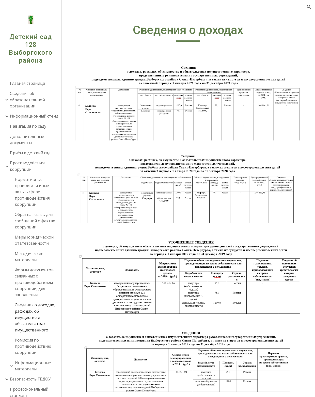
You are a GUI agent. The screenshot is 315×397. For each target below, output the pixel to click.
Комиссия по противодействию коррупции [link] (33, 346)
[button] (309, 7)
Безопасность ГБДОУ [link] (30, 379)
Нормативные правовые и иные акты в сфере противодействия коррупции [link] (32, 192)
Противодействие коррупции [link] (28, 166)
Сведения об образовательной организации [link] (27, 100)
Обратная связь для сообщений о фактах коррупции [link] (35, 221)
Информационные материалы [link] (33, 366)
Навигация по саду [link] (28, 126)
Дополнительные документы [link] (27, 139)
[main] (188, 32)
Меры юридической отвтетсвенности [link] (34, 240)
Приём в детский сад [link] (30, 152)
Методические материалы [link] (29, 256)
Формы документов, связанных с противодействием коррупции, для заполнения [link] (35, 282)
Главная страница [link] (27, 83)
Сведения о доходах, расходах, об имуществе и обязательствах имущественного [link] (35, 317)
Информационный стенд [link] (34, 116)
